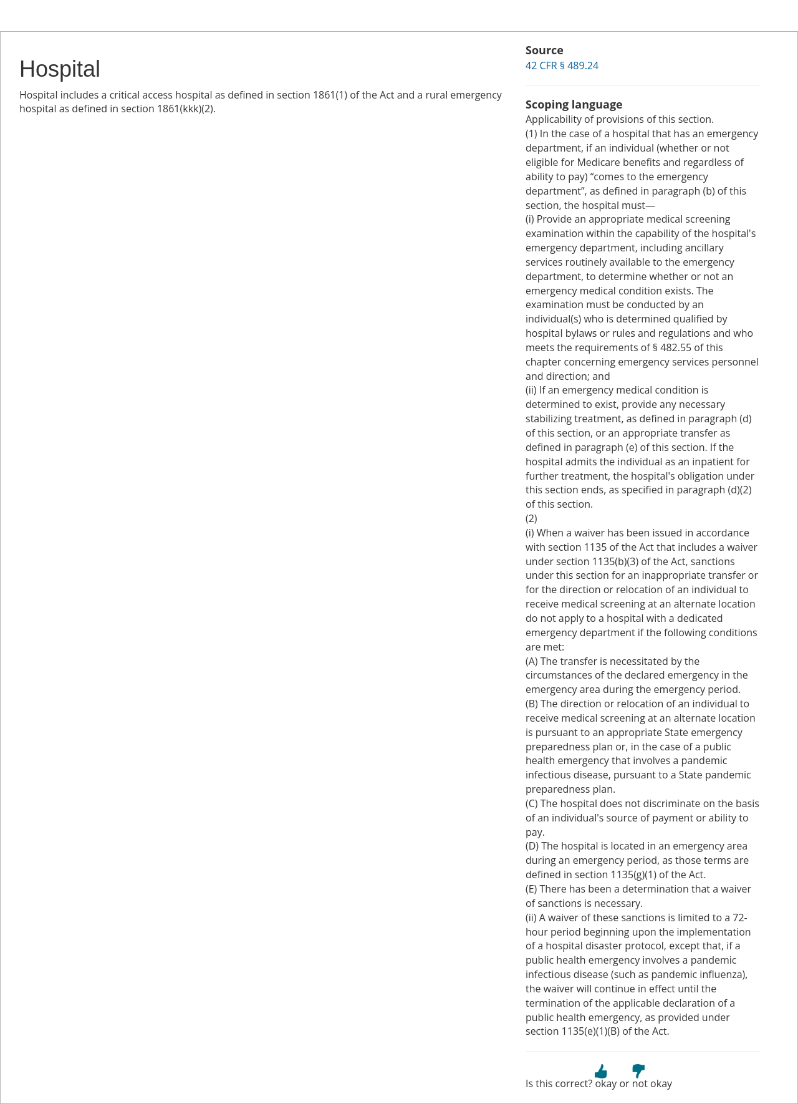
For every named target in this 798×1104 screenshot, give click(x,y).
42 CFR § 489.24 (562, 65)
